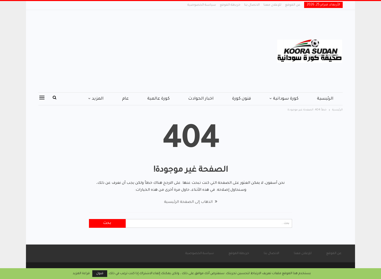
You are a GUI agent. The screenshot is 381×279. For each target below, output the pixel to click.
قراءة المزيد (81, 273)
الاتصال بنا (252, 5)
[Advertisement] (139, 51)
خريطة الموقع (230, 5)
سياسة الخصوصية (201, 5)
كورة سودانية (285, 99)
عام (125, 99)
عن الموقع (292, 5)
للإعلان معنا (272, 5)
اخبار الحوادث (201, 99)
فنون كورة (241, 99)
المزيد (98, 99)
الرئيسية (325, 99)
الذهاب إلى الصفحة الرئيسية (190, 202)
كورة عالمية (158, 99)
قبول (99, 273)
